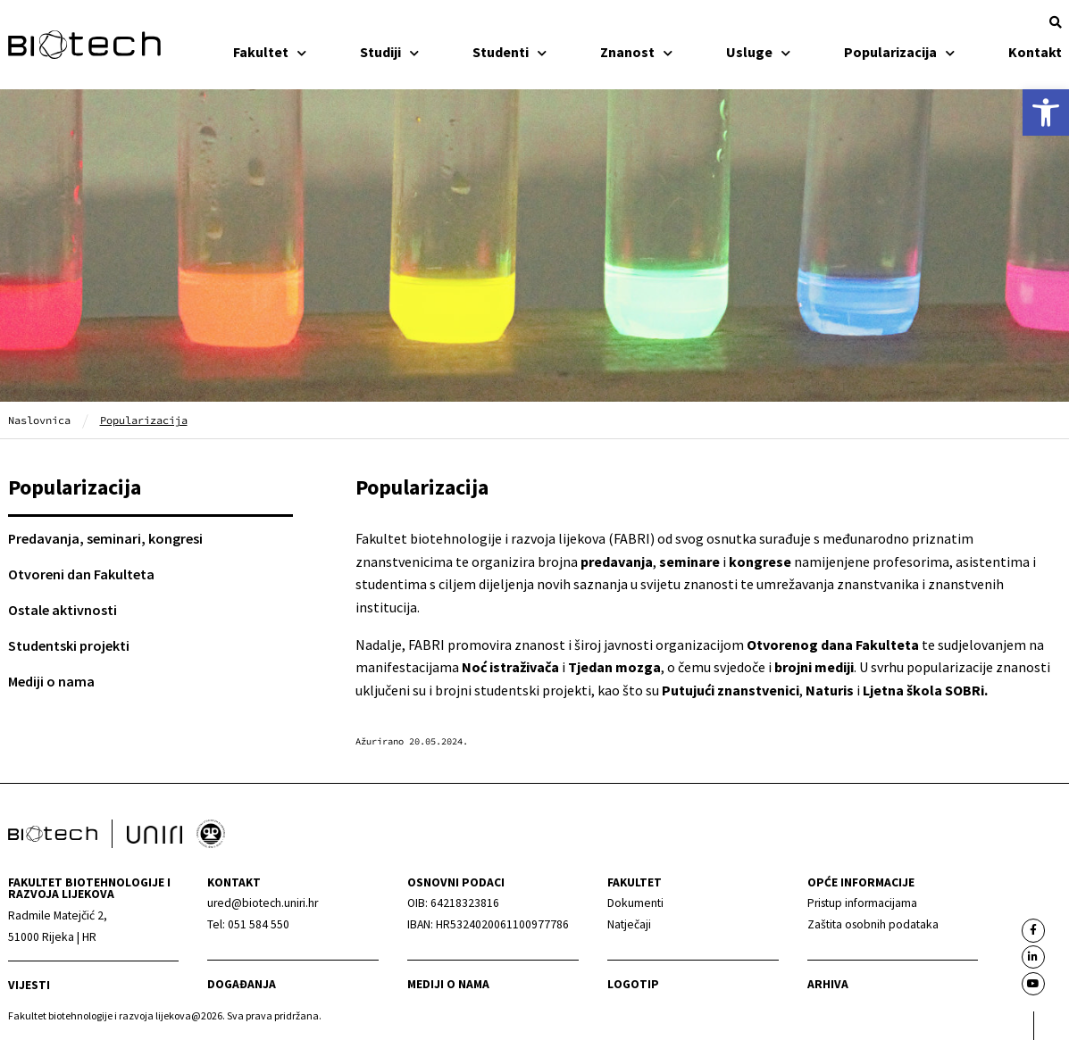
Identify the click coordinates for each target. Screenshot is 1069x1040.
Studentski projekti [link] (68, 645)
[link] (1046, 112)
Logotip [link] (633, 984)
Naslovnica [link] (39, 420)
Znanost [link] (636, 52)
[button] (1055, 22)
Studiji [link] (389, 52)
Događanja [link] (241, 984)
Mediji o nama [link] (51, 681)
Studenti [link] (509, 52)
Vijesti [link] (29, 985)
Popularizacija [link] (899, 52)
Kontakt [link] (1035, 52)
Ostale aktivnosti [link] (62, 610)
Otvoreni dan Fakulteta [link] (81, 574)
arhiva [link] (827, 984)
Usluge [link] (758, 52)
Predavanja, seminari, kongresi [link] (105, 538)
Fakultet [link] (269, 52)
